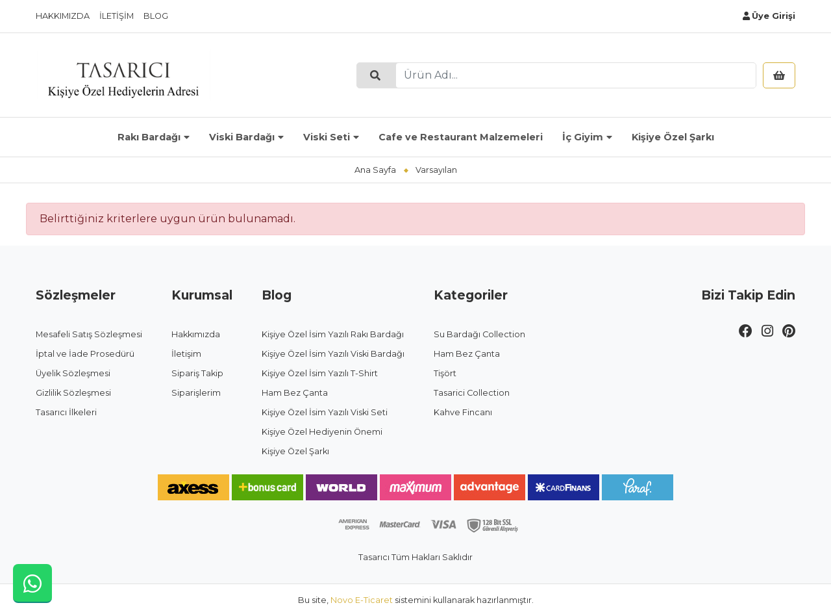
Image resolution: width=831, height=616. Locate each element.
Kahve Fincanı (463, 412)
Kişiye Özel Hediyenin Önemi (322, 432)
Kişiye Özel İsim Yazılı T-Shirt (320, 373)
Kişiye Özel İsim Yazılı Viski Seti (325, 412)
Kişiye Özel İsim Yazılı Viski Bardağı (333, 354)
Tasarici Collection (472, 393)
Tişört (445, 373)
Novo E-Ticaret (361, 600)
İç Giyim (582, 137)
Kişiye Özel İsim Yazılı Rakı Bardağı (333, 334)
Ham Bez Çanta (295, 393)
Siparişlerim (196, 393)
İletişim (116, 16)
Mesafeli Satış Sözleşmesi (89, 334)
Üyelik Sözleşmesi (73, 373)
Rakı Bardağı (149, 137)
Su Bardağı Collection (479, 334)
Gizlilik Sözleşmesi (73, 393)
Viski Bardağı (242, 137)
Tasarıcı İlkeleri (66, 412)
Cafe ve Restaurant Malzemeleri (460, 137)
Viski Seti (326, 137)
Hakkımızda (63, 16)
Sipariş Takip (197, 373)
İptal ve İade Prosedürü (85, 354)
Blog (155, 16)
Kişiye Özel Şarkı (673, 137)
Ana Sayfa (375, 170)
